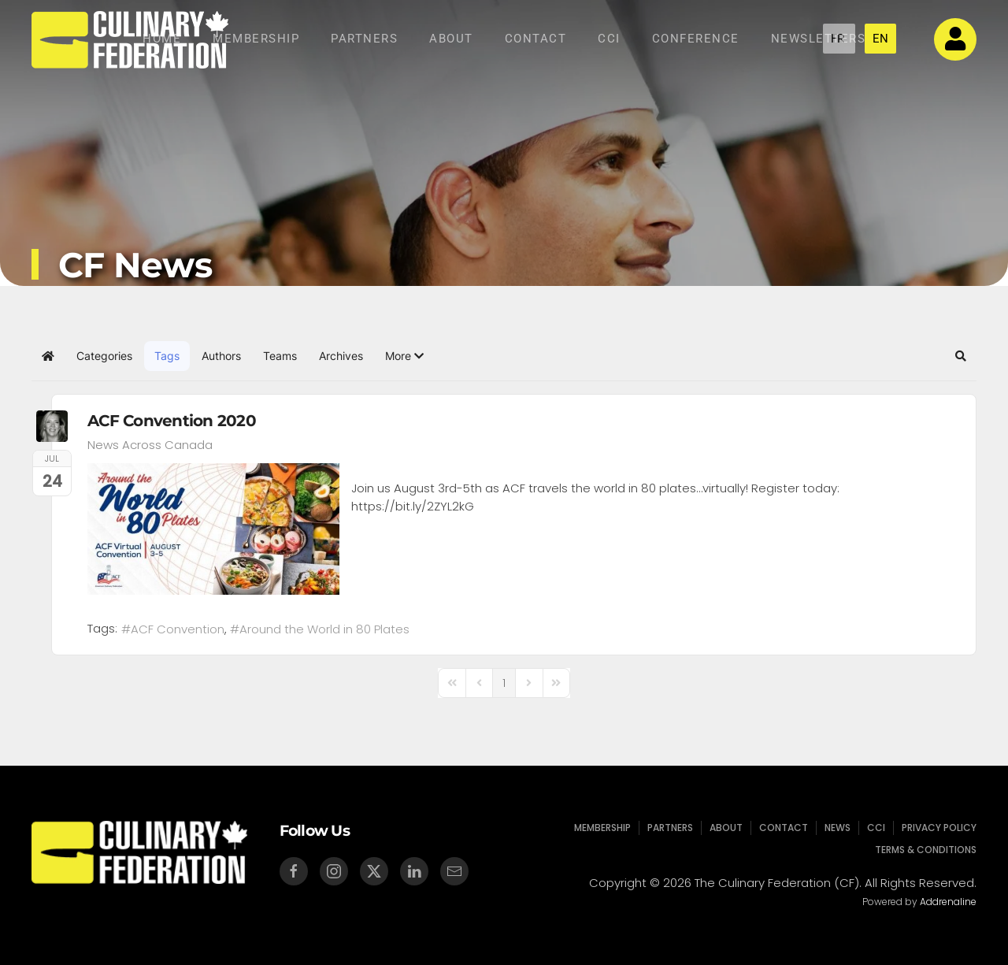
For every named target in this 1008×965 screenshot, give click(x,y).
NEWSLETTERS (818, 39)
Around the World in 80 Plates (324, 629)
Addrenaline (946, 901)
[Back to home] (130, 39)
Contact (536, 39)
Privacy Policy (934, 827)
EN (880, 39)
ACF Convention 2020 (171, 420)
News (834, 827)
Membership (256, 39)
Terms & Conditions (921, 849)
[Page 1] (504, 683)
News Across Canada (150, 445)
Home (162, 39)
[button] (404, 356)
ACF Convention (177, 629)
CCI (609, 39)
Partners (364, 39)
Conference (695, 39)
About (451, 39)
